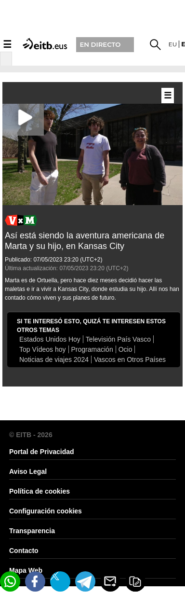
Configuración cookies (45, 511)
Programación (92, 349)
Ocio (125, 349)
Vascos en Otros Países (130, 359)
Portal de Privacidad (41, 452)
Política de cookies (39, 491)
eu (173, 44)
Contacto (24, 550)
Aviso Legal (28, 471)
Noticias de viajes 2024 (54, 359)
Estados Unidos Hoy (49, 339)
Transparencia (32, 531)
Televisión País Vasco (118, 339)
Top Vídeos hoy (42, 349)
